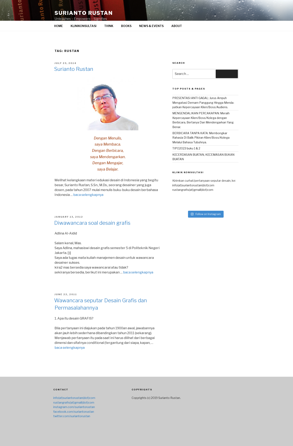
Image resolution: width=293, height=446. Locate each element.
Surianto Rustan (73, 69)
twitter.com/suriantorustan (71, 416)
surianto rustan (84, 13)
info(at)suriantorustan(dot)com (193, 185)
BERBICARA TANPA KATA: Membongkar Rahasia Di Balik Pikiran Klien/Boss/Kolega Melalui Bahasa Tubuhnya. (201, 137)
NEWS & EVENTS (151, 26)
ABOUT (176, 26)
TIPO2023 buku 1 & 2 (186, 148)
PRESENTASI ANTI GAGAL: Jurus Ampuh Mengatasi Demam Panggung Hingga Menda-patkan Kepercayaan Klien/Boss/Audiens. (203, 102)
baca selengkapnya (88, 195)
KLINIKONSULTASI (83, 26)
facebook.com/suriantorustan (73, 411)
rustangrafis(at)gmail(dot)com (192, 189)
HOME (58, 26)
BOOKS (126, 26)
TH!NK (108, 26)
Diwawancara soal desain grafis (92, 223)
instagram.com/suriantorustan (74, 407)
